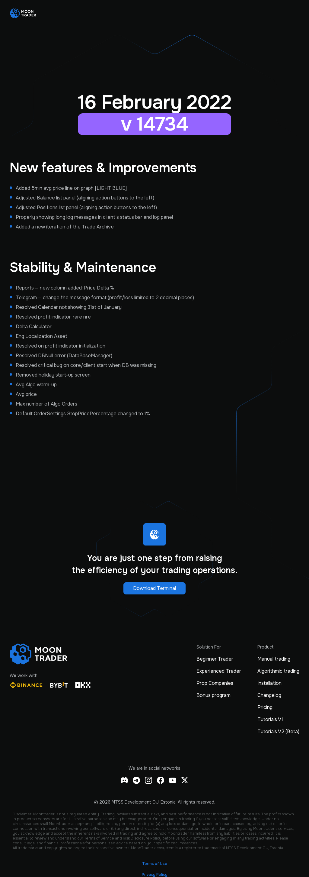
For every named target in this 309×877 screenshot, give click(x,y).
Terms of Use (154, 863)
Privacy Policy (154, 874)
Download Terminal (154, 588)
